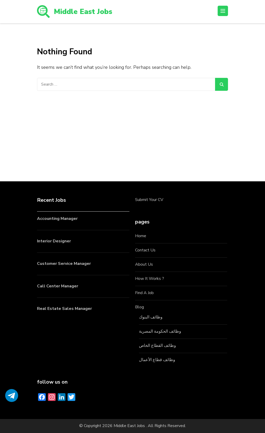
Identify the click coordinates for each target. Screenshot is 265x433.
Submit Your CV (149, 200)
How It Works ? (149, 278)
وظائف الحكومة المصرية (160, 331)
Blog (139, 307)
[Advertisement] (132, 129)
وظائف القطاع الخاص (157, 345)
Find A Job (144, 293)
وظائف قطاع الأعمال (157, 360)
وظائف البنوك (151, 317)
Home (140, 236)
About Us (144, 264)
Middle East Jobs (83, 12)
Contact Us (145, 250)
